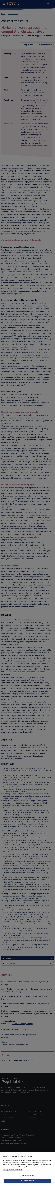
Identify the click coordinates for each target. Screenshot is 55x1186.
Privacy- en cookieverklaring (12, 1170)
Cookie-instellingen (27, 1175)
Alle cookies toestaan (27, 1180)
